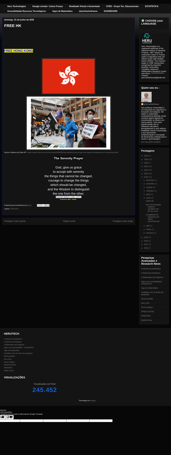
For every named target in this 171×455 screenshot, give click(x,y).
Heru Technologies (16, 6)
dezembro (150, 180)
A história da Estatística (150, 273)
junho (148, 198)
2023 (146, 166)
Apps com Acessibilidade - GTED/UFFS (19, 348)
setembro (150, 191)
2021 (146, 173)
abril (148, 226)
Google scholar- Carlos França (47, 6)
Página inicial (69, 221)
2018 (146, 241)
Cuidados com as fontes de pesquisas (18, 353)
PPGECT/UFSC (147, 311)
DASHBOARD (110, 11)
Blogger (93, 400)
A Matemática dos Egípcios (152, 277)
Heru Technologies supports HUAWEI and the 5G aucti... (153, 208)
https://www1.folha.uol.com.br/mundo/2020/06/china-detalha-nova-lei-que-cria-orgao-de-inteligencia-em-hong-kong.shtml (73, 152)
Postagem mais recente (15, 221)
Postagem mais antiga (123, 221)
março (149, 229)
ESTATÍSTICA (151, 6)
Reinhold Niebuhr (63, 197)
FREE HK (150, 201)
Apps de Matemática (62, 11)
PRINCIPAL (14, 209)
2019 (146, 237)
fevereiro (150, 233)
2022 (146, 170)
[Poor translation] (9, 417)
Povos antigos (147, 307)
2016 (146, 248)
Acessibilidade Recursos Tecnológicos (26, 11)
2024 (146, 163)
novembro (150, 184)
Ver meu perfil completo (150, 142)
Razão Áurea (146, 320)
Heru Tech (145, 303)
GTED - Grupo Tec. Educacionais (122, 6)
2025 (146, 159)
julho (148, 194)
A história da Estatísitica (151, 269)
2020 (146, 177)
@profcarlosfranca (88, 11)
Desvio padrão (147, 299)
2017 (146, 244)
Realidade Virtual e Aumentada (84, 6)
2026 (146, 156)
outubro (149, 187)
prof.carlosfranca (151, 104)
